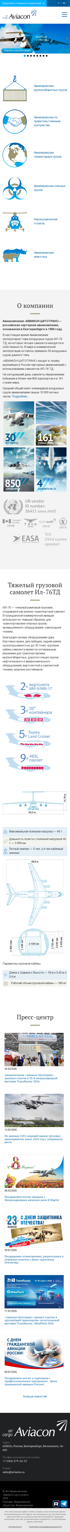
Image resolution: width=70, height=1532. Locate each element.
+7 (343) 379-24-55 (15, 1461)
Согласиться (15, 1527)
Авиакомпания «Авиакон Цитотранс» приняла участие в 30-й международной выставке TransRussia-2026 (31, 1078)
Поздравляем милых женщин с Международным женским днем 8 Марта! (32, 1198)
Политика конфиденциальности (45, 1527)
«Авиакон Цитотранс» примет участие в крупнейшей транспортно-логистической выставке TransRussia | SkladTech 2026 (32, 1320)
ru (58, 3)
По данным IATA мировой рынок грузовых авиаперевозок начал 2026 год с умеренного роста (34, 1139)
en (64, 3)
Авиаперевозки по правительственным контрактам (47, 121)
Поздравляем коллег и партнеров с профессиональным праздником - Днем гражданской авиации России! (31, 1381)
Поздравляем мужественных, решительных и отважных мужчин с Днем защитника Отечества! (34, 1259)
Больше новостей (35, 1396)
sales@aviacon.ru (14, 1472)
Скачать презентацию (17, 50)
